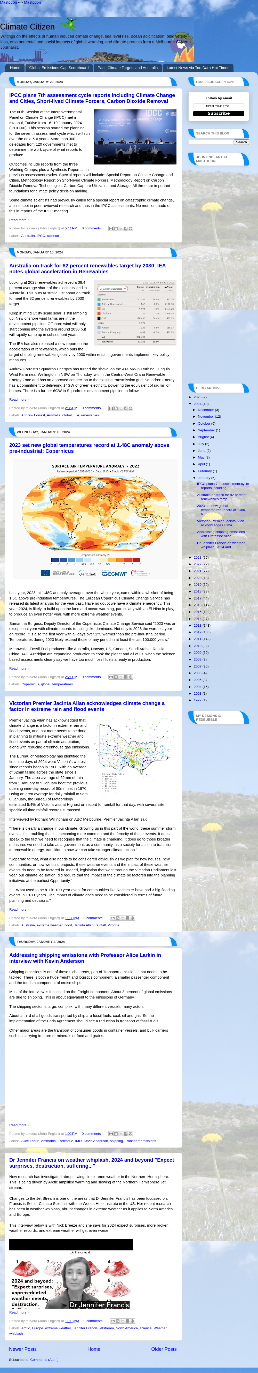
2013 (198, 625)
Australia (28, 236)
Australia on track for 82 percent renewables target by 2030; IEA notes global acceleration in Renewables (87, 268)
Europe (37, 1328)
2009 (198, 653)
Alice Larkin (30, 1141)
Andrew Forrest (33, 415)
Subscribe (219, 113)
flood (68, 925)
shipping (116, 1141)
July (201, 444)
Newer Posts (23, 1349)
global (67, 415)
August (204, 437)
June (202, 451)
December (206, 410)
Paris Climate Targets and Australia (128, 67)
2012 (198, 632)
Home (15, 67)
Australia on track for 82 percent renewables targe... (221, 497)
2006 (198, 673)
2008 (198, 659)
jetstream (107, 1328)
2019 (198, 585)
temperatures (62, 684)
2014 (198, 619)
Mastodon (8, 2)
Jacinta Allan (84, 925)
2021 (198, 571)
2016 (198, 605)
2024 (198, 404)
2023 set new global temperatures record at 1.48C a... (221, 510)
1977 (198, 700)
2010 (198, 646)
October (204, 423)
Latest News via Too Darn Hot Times (198, 67)
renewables (90, 415)
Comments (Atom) (44, 1360)
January (204, 478)
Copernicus (30, 684)
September (207, 430)
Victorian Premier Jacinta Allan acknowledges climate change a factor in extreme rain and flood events (87, 706)
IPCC (41, 236)
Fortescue (65, 1141)
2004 (198, 687)
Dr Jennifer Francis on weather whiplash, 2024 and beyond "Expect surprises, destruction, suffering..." (91, 1163)
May (201, 457)
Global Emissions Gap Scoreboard (59, 67)
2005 (198, 680)
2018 (198, 591)
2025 (198, 397)
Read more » (19, 220)
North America (127, 1328)
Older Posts (164, 1349)
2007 (198, 666)
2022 (198, 564)
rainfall (100, 925)
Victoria (113, 925)
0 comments (91, 228)
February (205, 471)
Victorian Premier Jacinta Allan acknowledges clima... (220, 523)
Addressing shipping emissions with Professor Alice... (221, 534)
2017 (198, 598)
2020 (198, 578)
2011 (198, 639)
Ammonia (48, 1141)
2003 (198, 693)
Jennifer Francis (85, 1328)
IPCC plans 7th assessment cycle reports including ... (223, 486)
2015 (198, 612)
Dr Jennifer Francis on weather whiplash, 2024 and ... (221, 545)
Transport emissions (140, 1141)
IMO (78, 1141)
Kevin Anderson (96, 1141)
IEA (76, 415)
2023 (198, 557)
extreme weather (50, 925)
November (206, 416)
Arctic (25, 1328)
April (202, 464)
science (53, 236)
